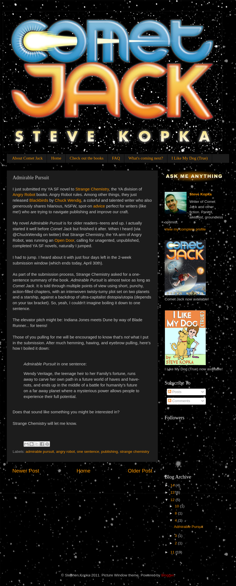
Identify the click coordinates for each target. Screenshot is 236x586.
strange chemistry (134, 452)
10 (177, 506)
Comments (179, 401)
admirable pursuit (40, 452)
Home (56, 158)
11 (173, 552)
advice (99, 206)
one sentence (88, 452)
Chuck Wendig (68, 200)
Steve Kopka (200, 194)
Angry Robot (24, 194)
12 (173, 500)
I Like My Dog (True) (190, 158)
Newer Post (25, 471)
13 (173, 492)
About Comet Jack (27, 158)
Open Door (64, 240)
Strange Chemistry (92, 189)
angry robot (65, 452)
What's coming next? (145, 158)
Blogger (167, 575)
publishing (109, 452)
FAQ (116, 158)
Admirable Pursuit (188, 527)
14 (173, 485)
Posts (175, 392)
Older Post (140, 471)
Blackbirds (38, 200)
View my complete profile (185, 229)
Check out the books (86, 158)
